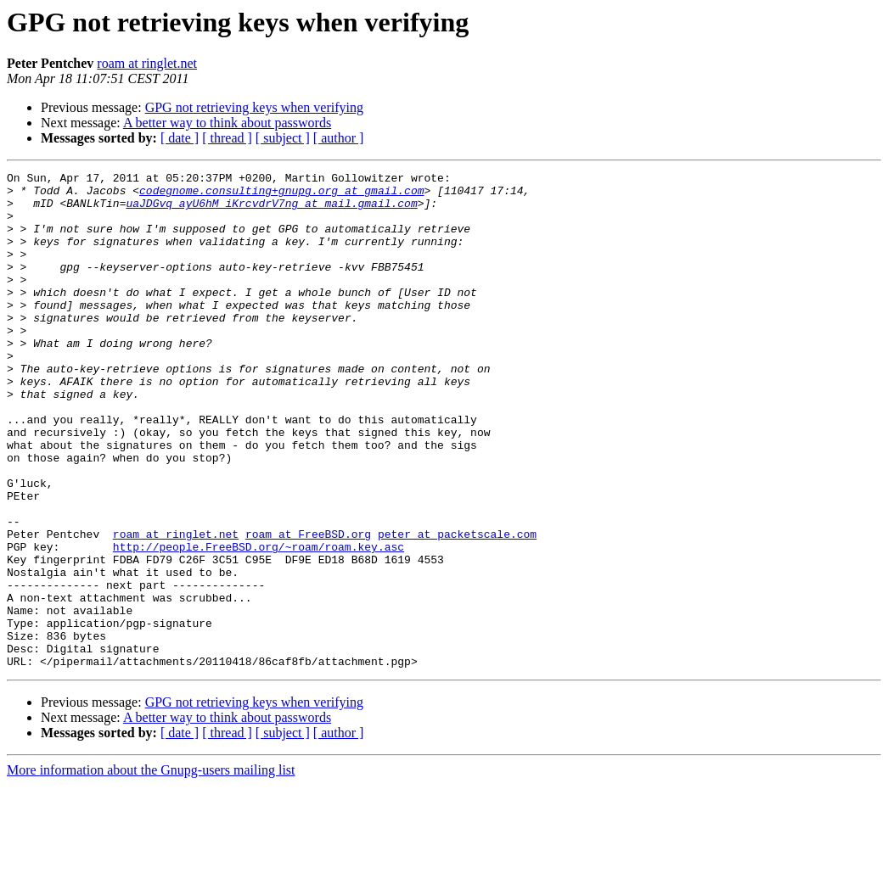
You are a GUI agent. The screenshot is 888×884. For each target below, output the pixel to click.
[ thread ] (227, 138)
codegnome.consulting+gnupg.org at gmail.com (281, 195)
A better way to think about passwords (227, 122)
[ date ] (179, 138)
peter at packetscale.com (457, 607)
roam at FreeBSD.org (308, 607)
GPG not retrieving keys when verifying (254, 107)
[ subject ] (283, 138)
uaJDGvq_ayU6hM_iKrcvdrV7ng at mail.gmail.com (271, 210)
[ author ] (338, 138)
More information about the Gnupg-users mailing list (151, 869)
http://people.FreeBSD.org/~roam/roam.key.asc (258, 622)
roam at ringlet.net (147, 63)
